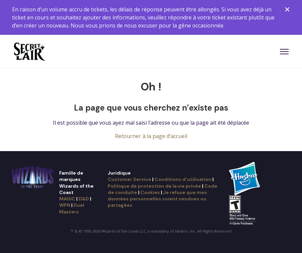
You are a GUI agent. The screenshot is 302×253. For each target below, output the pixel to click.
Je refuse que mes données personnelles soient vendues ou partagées (157, 198)
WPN (64, 205)
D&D (84, 199)
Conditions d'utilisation (183, 179)
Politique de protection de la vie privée (154, 186)
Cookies (150, 192)
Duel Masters (71, 208)
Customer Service (129, 179)
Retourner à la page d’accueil (151, 136)
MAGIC (67, 199)
